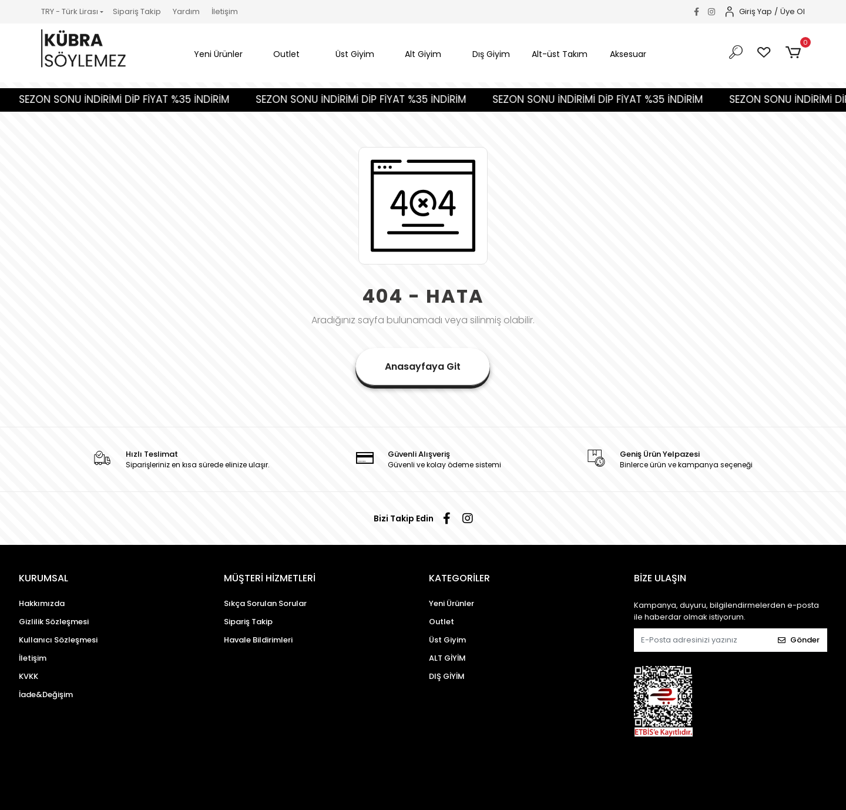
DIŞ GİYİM (447, 676)
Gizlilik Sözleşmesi (54, 621)
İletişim (225, 11)
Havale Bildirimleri (258, 639)
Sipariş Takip (137, 11)
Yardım (186, 11)
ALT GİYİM (447, 658)
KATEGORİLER (459, 578)
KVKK (28, 676)
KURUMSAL (43, 578)
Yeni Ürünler (451, 603)
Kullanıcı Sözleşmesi (58, 639)
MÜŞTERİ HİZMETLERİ (269, 578)
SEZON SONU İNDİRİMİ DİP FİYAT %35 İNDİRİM (145, 99)
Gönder (799, 639)
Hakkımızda (42, 603)
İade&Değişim (46, 694)
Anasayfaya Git (423, 366)
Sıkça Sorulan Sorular (265, 603)
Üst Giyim (447, 639)
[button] (218, 54)
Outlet (441, 621)
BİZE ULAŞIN (660, 578)
